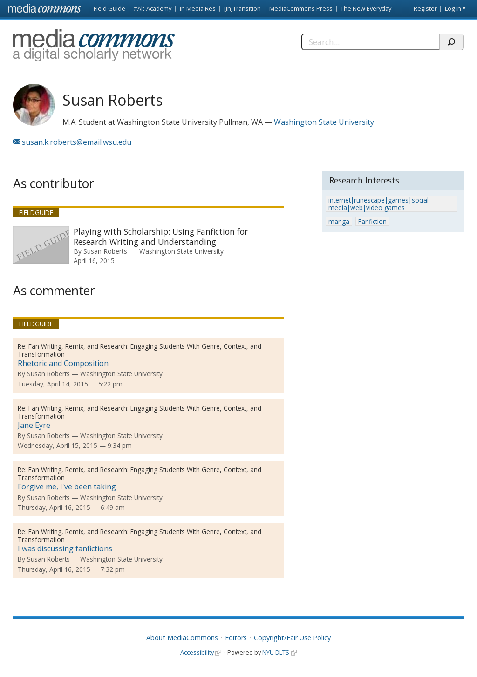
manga (338, 221)
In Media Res (198, 8)
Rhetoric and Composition (63, 363)
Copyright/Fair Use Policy (292, 637)
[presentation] (41, 245)
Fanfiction (372, 221)
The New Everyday (366, 8)
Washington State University (324, 122)
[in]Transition (242, 8)
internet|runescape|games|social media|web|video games (378, 204)
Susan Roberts (105, 251)
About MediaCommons (182, 637)
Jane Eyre (34, 425)
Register (425, 8)
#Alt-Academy (152, 8)
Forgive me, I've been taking (67, 486)
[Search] (370, 42)
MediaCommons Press (301, 8)
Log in (453, 8)
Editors (236, 637)
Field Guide (109, 8)
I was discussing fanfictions (65, 548)
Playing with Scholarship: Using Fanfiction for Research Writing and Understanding (161, 236)
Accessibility (197, 652)
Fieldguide (36, 212)
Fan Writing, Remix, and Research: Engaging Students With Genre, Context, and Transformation (139, 350)
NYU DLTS (275, 652)
